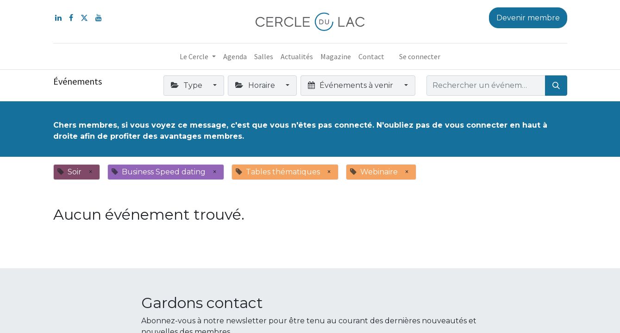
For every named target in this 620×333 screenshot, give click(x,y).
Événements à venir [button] (351, 85)
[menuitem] (235, 56)
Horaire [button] (255, 85)
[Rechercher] (556, 85)
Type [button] (187, 85)
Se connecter (419, 56)
